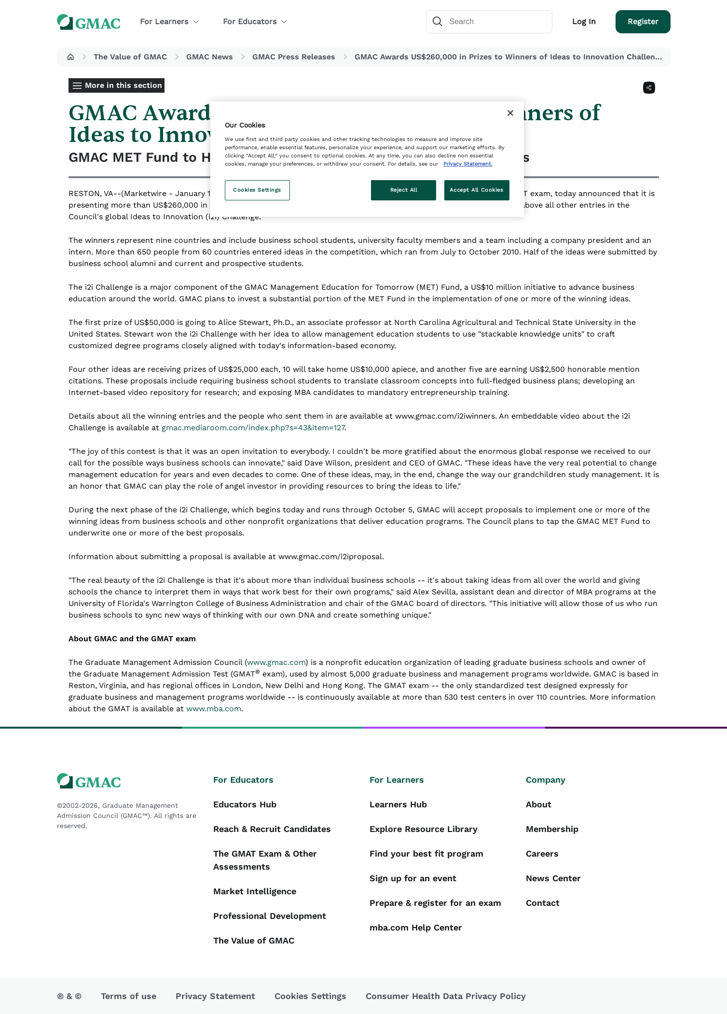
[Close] (510, 113)
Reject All (403, 189)
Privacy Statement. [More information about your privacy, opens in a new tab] (468, 163)
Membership (552, 829)
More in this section (123, 85)
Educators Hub (244, 804)
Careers (542, 853)
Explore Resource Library (424, 829)
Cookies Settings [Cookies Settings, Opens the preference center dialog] (257, 189)
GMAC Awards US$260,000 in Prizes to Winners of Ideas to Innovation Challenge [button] (509, 56)
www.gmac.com (276, 662)
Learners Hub (398, 804)
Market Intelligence (254, 891)
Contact (543, 903)
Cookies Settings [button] (310, 996)
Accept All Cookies (476, 189)
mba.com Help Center (416, 927)
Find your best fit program (426, 853)
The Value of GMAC (130, 56)
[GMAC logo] (129, 781)
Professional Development (269, 916)
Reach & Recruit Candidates (272, 829)
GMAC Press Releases (293, 56)
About (538, 804)
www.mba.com (213, 708)
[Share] (649, 88)
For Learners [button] (170, 21)
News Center (553, 878)
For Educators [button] (255, 21)
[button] (70, 57)
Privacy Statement (215, 996)
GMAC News (209, 56)
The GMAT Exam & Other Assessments (265, 860)
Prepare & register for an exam (435, 903)
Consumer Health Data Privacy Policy (446, 996)
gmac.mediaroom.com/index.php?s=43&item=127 (253, 427)
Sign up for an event (413, 878)
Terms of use (128, 996)
